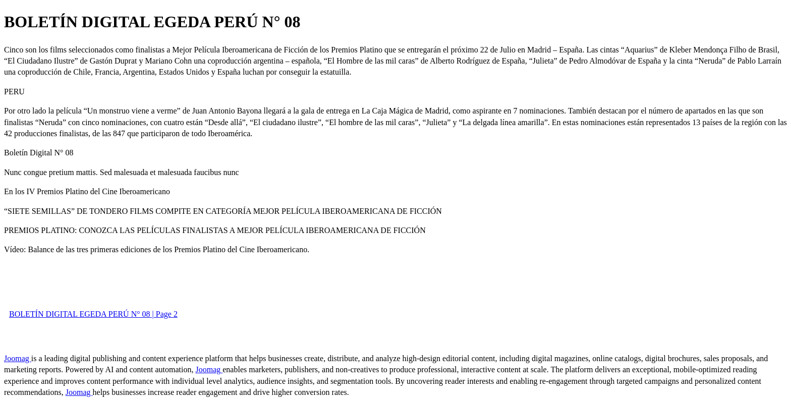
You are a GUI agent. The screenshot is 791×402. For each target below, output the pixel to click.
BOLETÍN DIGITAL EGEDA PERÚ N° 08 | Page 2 (93, 314)
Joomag (17, 358)
